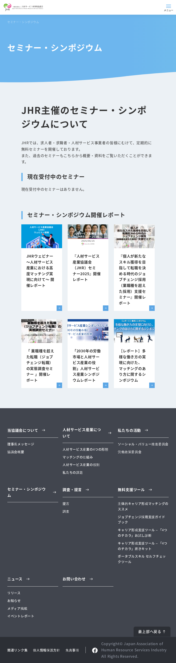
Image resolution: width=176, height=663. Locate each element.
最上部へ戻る (149, 631)
